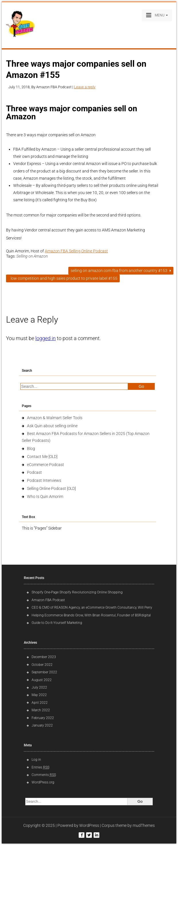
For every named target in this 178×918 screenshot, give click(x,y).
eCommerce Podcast (45, 464)
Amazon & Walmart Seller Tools (54, 417)
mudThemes (144, 825)
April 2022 (40, 703)
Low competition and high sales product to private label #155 (62, 278)
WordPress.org (43, 782)
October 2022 (42, 665)
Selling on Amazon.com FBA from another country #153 (121, 270)
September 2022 (44, 672)
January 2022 (42, 725)
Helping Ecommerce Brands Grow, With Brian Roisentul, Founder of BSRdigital (91, 615)
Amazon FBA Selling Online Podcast (76, 251)
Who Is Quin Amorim (45, 496)
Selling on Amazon (32, 256)
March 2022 (41, 710)
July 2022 (39, 687)
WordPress (89, 825)
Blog (31, 448)
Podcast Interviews (44, 480)
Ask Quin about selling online (52, 425)
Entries (40, 767)
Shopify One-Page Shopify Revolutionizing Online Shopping (77, 592)
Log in (36, 760)
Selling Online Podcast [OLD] (51, 488)
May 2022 (39, 695)
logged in (45, 338)
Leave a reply (84, 87)
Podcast (34, 472)
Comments (44, 775)
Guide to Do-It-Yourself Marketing (57, 623)
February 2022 (43, 718)
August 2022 (42, 680)
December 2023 (44, 657)
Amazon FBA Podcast (48, 600)
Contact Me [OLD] (42, 456)
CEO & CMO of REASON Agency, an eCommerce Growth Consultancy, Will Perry (92, 607)
